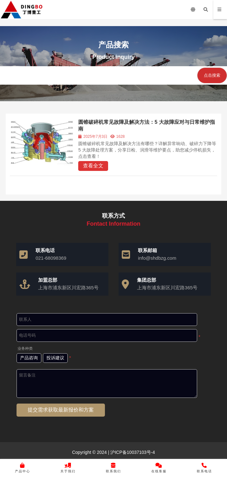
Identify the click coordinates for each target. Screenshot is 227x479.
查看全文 (93, 165)
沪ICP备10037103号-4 (132, 452)
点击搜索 (212, 75)
